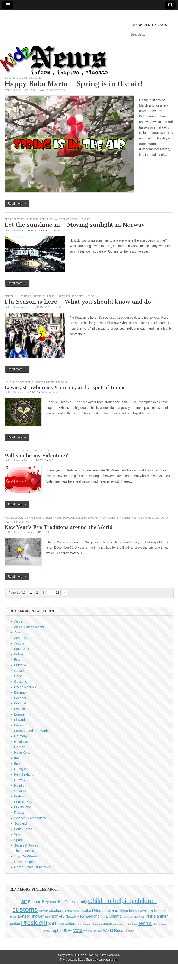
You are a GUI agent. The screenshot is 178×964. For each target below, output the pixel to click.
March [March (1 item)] (143, 910)
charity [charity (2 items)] (81, 902)
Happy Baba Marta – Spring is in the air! (74, 84)
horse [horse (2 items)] (134, 910)
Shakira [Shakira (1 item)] (96, 924)
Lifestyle (24, 296)
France (19, 725)
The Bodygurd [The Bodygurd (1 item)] (160, 924)
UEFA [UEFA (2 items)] (67, 930)
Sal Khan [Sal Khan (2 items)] (56, 923)
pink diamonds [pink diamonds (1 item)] (137, 916)
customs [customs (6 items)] (25, 909)
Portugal (20, 796)
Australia (20, 638)
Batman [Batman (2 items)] (34, 902)
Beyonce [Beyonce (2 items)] (49, 902)
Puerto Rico (145, 517)
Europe (36, 77)
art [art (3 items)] (24, 901)
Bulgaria (11, 77)
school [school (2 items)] (70, 923)
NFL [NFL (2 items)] (104, 916)
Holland (19, 747)
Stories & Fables (42, 450)
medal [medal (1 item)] (13, 916)
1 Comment (53, 532)
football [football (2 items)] (86, 910)
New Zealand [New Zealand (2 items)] (88, 916)
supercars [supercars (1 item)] (118, 924)
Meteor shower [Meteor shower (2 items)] (31, 916)
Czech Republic (25, 687)
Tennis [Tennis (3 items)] (145, 923)
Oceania (20, 791)
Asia (17, 632)
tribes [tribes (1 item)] (47, 931)
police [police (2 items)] (15, 923)
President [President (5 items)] (34, 922)
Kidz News (14, 90)
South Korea (23, 829)
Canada (19, 671)
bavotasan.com (108, 959)
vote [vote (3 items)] (77, 930)
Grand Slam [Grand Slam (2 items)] (117, 910)
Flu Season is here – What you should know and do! (79, 301)
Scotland (26, 382)
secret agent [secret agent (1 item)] (84, 924)
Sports (38, 382)
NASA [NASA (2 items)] (70, 916)
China (18, 676)
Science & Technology (74, 219)
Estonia (81, 517)
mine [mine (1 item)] (47, 916)
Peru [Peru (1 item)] (125, 916)
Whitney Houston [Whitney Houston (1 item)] (92, 931)
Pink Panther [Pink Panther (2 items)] (157, 916)
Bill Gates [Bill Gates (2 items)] (66, 902)
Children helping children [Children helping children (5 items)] (122, 900)
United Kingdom (55, 382)
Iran (17, 758)
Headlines (12, 382)
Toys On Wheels (26, 856)
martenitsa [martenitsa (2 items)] (156, 910)
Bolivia (21, 517)
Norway (52, 219)
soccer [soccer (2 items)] (106, 923)
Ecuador (69, 517)
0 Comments (57, 90)
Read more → (17, 203)
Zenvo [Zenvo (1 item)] (130, 931)
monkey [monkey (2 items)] (57, 916)
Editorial (11, 296)
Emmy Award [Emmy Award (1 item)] (72, 910)
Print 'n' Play (55, 296)
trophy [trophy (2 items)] (56, 930)
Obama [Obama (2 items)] (115, 916)
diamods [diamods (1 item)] (43, 910)
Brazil (31, 517)
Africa (18, 621)
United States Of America (32, 867)
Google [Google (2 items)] (100, 910)
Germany (116, 517)
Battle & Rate (23, 649)
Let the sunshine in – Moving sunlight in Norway (75, 224)
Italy (17, 763)
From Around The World (31, 731)
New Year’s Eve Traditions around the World (59, 527)
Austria (10, 517)
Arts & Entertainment (20, 219)
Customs (24, 77)
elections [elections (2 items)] (56, 910)
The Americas (22, 521)
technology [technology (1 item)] (131, 924)
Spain (8, 521)
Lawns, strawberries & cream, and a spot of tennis (65, 387)
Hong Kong (22, 752)
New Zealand (23, 774)
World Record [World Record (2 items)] (115, 930)
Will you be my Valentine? (36, 455)
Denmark (55, 517)
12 (57, 592)
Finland (103, 517)
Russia (19, 812)
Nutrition (39, 296)
